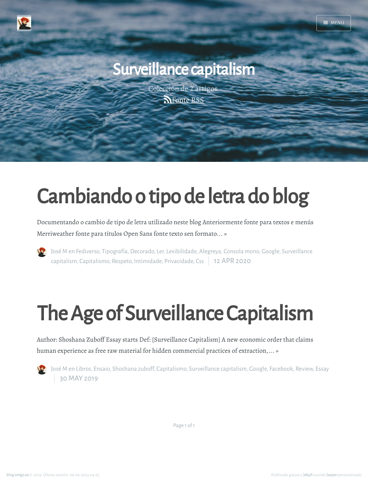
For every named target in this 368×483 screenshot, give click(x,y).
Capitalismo (94, 261)
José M (59, 251)
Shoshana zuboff (133, 369)
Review (304, 369)
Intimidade (148, 261)
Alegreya (210, 251)
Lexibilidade (181, 251)
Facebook (281, 369)
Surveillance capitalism (218, 369)
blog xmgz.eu (17, 474)
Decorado (142, 251)
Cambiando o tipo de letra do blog (172, 196)
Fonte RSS (188, 100)
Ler (160, 251)
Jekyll (308, 474)
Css (200, 261)
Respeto (121, 261)
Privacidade (178, 261)
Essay (322, 369)
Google (270, 251)
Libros (83, 369)
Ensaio (101, 369)
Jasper (332, 474)
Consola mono (241, 251)
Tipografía (115, 251)
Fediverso (87, 251)
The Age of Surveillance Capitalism (175, 313)
